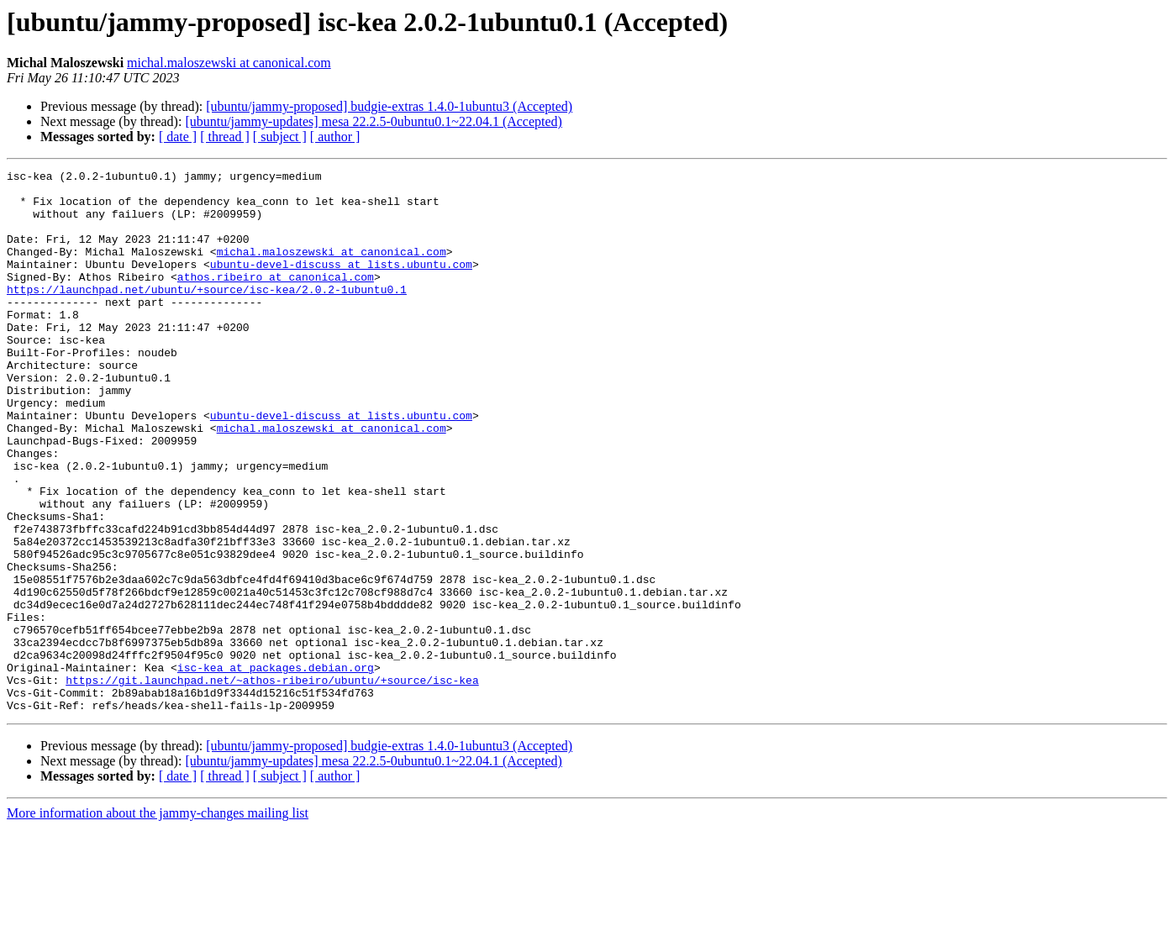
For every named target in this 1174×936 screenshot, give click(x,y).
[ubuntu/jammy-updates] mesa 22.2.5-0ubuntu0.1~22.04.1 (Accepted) (373, 121)
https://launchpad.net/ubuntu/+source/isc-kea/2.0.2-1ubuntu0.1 (207, 314)
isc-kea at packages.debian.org (275, 768)
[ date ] (178, 136)
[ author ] (335, 136)
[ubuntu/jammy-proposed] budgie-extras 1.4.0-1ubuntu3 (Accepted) (389, 106)
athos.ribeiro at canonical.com (275, 299)
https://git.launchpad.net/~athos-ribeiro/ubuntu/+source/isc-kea (272, 783)
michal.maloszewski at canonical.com (229, 62)
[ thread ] (225, 136)
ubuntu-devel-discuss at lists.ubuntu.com (341, 284)
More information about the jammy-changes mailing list (157, 921)
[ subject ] (280, 136)
